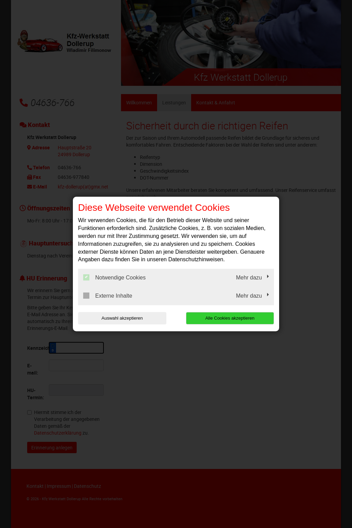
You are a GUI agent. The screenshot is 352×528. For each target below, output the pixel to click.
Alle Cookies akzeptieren (229, 318)
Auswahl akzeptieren (122, 318)
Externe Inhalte (107, 295)
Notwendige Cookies (114, 277)
